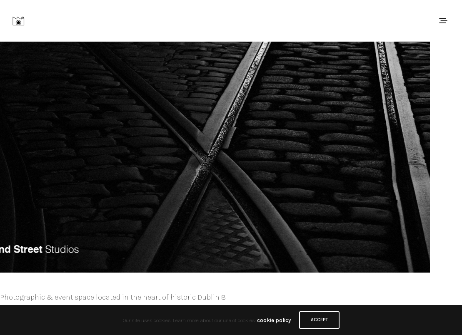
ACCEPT (319, 320)
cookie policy (274, 320)
